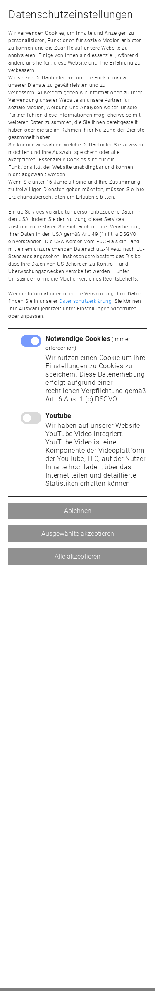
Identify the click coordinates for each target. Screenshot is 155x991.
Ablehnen (77, 511)
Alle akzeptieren (77, 556)
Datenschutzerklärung (85, 301)
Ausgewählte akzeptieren (77, 533)
